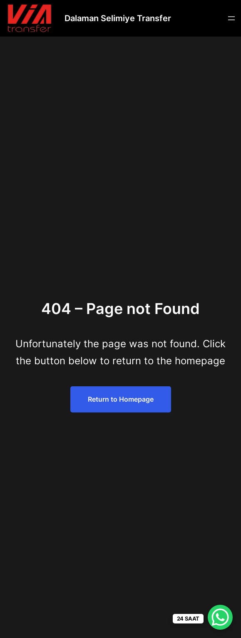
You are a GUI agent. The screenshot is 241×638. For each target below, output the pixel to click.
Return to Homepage (121, 399)
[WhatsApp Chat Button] (220, 617)
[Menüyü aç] (231, 18)
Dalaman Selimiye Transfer (118, 18)
